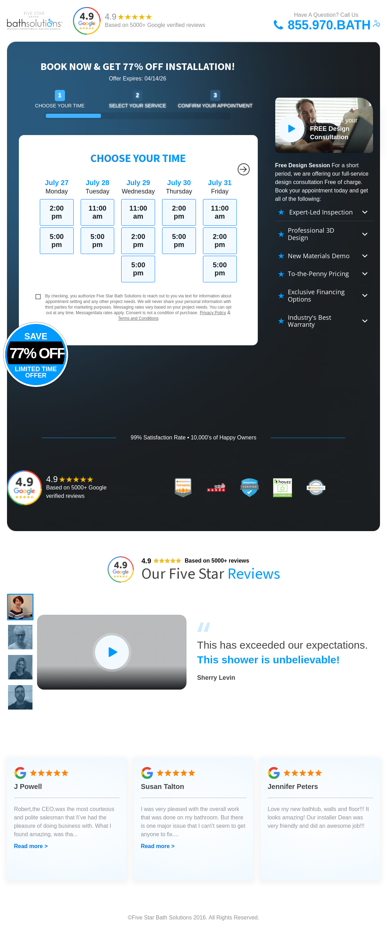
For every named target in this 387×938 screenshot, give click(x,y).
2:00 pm (57, 212)
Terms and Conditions (138, 318)
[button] (21, 607)
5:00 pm (57, 240)
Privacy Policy (213, 312)
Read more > (31, 852)
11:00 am (98, 212)
